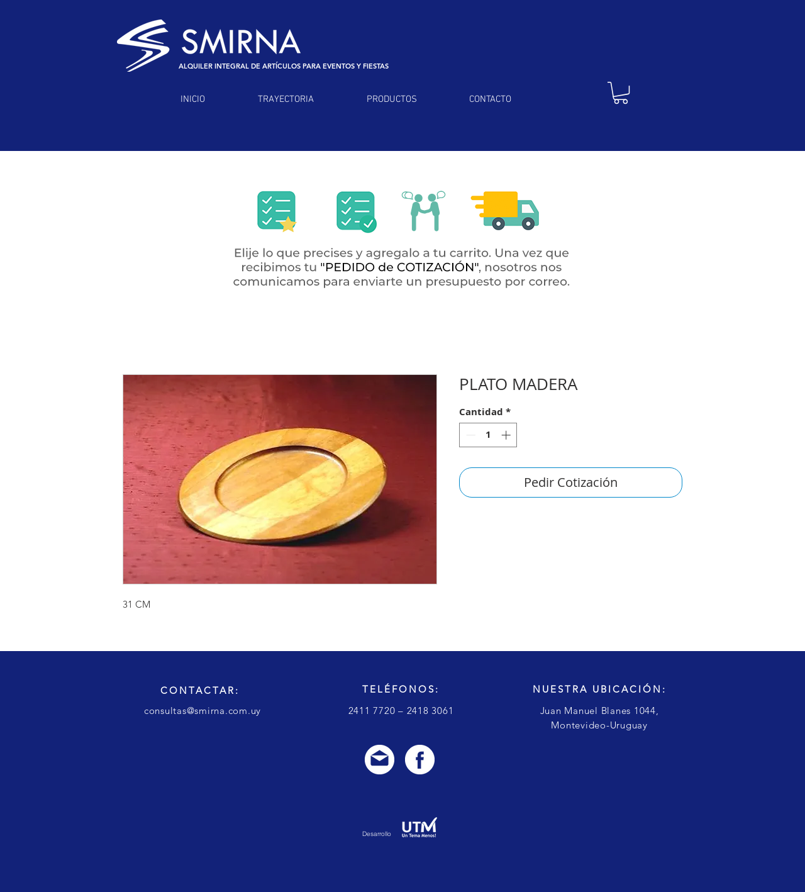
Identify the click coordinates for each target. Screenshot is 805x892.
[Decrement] (469, 435)
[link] (621, 93)
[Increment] (507, 435)
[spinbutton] (488, 435)
